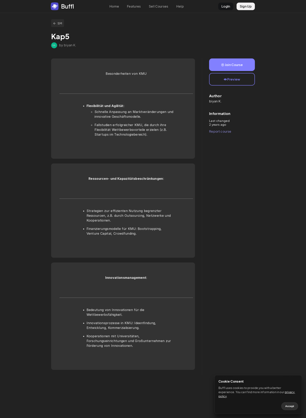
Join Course (232, 65)
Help (180, 6)
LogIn (225, 6)
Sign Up (246, 6)
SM (57, 23)
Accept (289, 406)
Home (114, 6)
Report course (220, 131)
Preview (232, 79)
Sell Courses (158, 6)
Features (134, 6)
